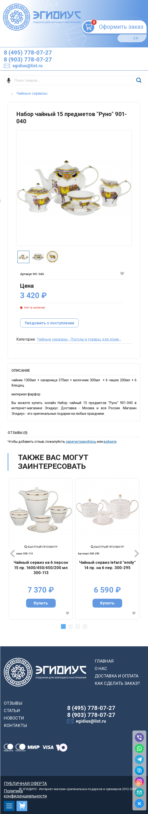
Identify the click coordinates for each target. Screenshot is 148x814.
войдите (110, 441)
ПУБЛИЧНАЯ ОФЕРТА (25, 783)
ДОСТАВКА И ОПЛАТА (116, 675)
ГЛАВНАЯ (104, 661)
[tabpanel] (41, 549)
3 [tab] (77, 626)
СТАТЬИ (12, 710)
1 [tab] (63, 626)
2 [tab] (70, 626)
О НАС (101, 668)
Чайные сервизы (52, 339)
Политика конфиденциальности (25, 790)
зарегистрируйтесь (81, 441)
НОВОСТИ (14, 717)
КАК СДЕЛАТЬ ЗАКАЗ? (117, 683)
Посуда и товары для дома (95, 339)
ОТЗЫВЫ (13, 703)
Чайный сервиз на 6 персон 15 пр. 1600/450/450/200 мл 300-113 (41, 567)
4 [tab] (84, 626)
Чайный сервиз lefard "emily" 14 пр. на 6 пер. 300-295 (107, 565)
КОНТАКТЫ (15, 725)
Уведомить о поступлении (49, 323)
